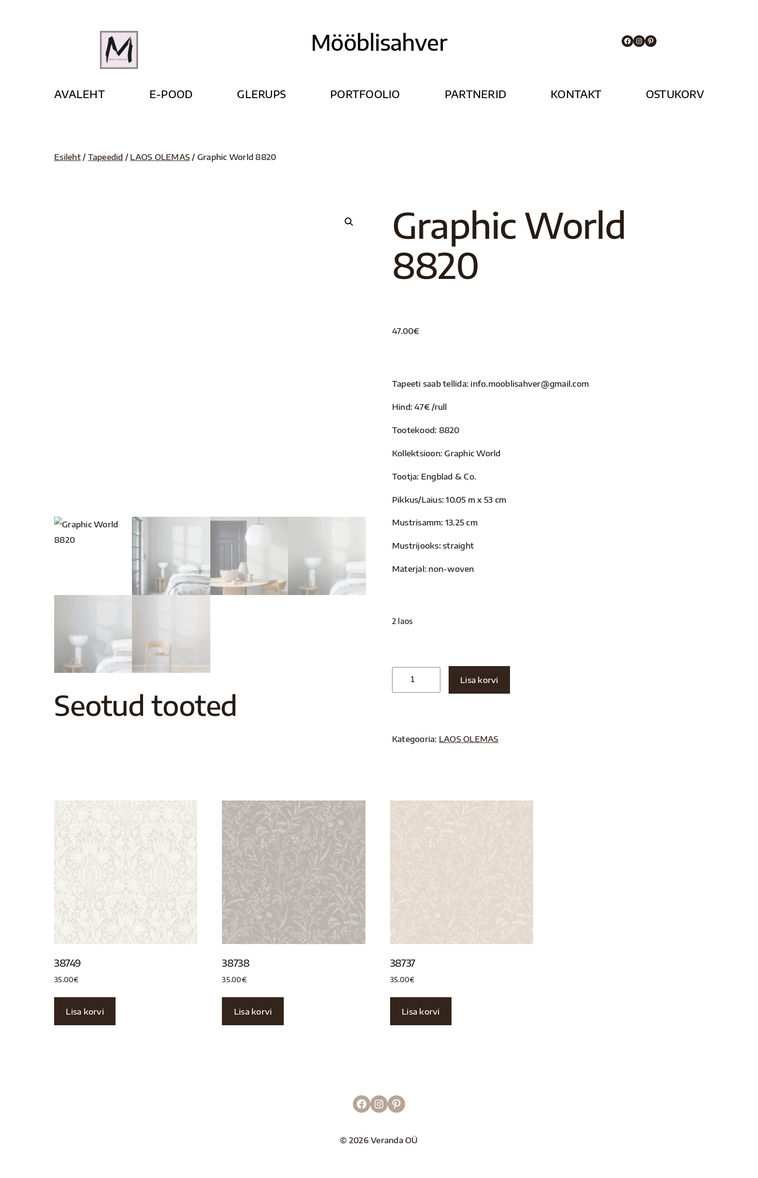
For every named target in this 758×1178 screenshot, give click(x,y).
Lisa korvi (479, 680)
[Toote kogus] (416, 680)
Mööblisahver (379, 42)
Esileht (67, 157)
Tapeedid (105, 157)
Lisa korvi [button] (85, 1011)
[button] (349, 222)
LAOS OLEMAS (160, 157)
